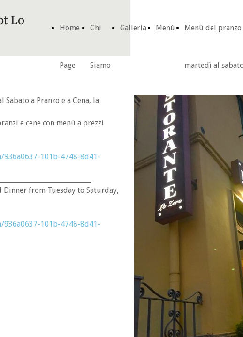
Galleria (133, 27)
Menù (165, 27)
